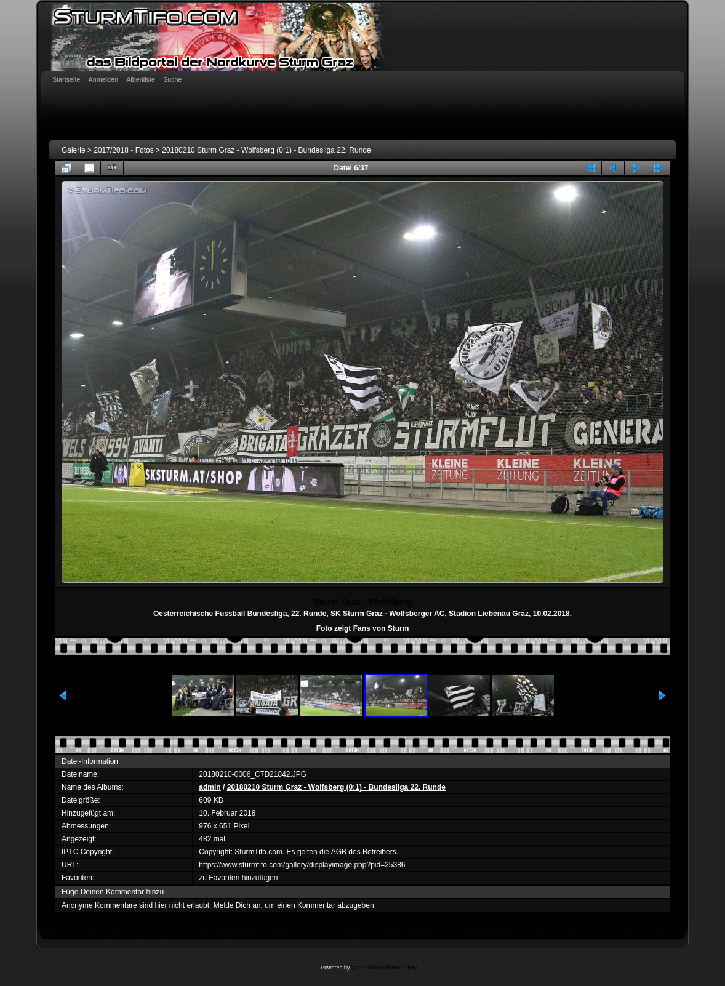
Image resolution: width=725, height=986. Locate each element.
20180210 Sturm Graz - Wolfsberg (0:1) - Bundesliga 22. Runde (266, 150)
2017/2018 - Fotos (123, 150)
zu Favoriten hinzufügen (238, 877)
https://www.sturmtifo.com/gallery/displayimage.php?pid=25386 (302, 864)
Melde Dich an (237, 905)
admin (209, 787)
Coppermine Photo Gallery (384, 967)
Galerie (74, 150)
